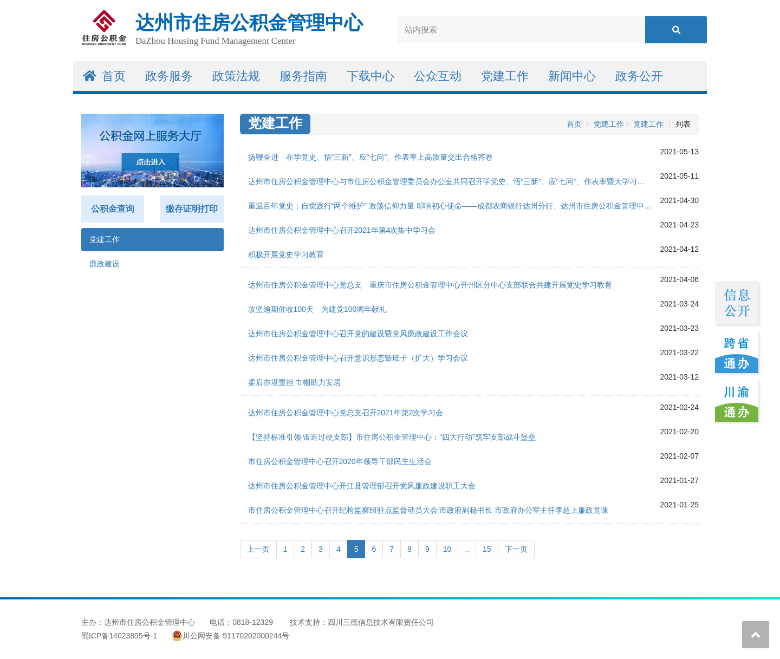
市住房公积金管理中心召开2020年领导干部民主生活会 (340, 461)
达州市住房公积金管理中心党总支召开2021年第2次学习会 (346, 412)
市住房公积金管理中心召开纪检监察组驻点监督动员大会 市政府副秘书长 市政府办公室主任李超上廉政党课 (428, 510)
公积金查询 (112, 208)
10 (447, 549)
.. (467, 549)
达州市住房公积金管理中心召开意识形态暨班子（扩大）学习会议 (358, 358)
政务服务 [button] (169, 76)
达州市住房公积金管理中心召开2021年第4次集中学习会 (342, 230)
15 (487, 549)
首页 (104, 76)
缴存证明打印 (192, 208)
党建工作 (104, 239)
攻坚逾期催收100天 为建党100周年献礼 (317, 309)
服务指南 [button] (303, 76)
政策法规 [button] (236, 76)
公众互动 (437, 76)
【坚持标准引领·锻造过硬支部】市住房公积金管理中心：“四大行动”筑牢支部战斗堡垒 (392, 437)
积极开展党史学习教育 (286, 254)
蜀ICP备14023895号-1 (119, 635)
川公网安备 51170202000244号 (230, 635)
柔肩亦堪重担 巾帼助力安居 (294, 382)
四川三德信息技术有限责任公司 (381, 622)
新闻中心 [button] (572, 76)
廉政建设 (104, 263)
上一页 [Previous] (258, 549)
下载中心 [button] (370, 76)
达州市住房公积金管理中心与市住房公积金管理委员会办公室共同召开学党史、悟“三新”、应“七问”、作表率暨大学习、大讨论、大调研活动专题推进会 (454, 181)
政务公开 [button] (639, 76)
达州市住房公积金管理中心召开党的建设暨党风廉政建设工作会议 (358, 333)
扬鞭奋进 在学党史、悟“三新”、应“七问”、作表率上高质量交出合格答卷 (370, 157)
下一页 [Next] (516, 549)
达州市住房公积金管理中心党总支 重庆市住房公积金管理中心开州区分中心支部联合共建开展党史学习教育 (430, 284)
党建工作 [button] (505, 76)
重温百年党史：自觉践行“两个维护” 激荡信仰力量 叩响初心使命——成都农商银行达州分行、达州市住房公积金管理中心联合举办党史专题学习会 (454, 205)
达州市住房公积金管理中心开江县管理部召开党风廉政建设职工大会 (362, 485)
